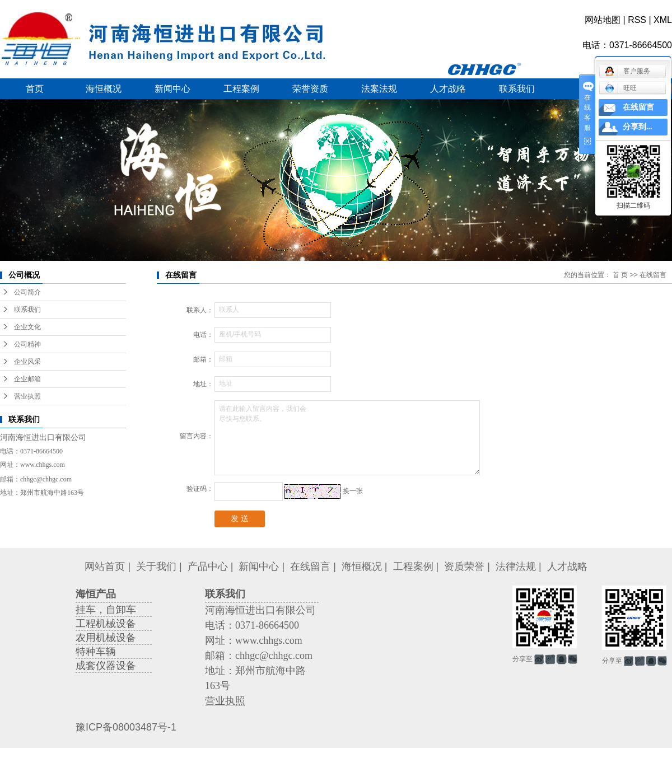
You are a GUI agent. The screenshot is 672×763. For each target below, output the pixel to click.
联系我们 (517, 88)
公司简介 (27, 292)
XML (663, 20)
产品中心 (208, 566)
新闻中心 (172, 88)
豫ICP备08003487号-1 (126, 727)
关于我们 (156, 566)
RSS (637, 20)
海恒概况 (104, 88)
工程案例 (241, 88)
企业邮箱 (27, 379)
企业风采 (27, 362)
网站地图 (602, 20)
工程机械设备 (106, 623)
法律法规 (516, 566)
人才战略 (448, 88)
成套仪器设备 (106, 665)
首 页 (620, 275)
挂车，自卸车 (106, 609)
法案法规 (379, 88)
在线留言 (310, 566)
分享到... (637, 127)
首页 (35, 88)
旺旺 (621, 87)
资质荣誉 (464, 566)
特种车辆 (96, 651)
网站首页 (105, 566)
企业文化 (27, 327)
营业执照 (27, 396)
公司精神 (27, 344)
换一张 (353, 491)
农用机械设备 (106, 637)
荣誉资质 (310, 88)
